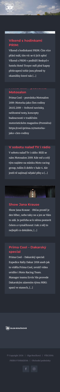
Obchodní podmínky (41, 360)
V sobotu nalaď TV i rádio (29, 147)
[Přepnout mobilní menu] (53, 7)
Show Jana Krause (24, 204)
